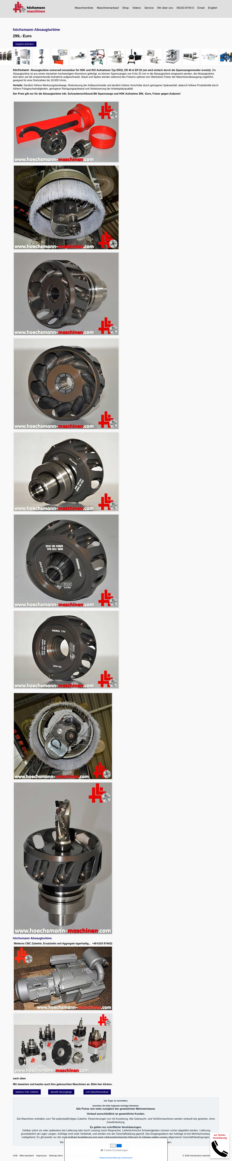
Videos (136, 7)
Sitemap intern (56, 1155)
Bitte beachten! (27, 1155)
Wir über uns (165, 7)
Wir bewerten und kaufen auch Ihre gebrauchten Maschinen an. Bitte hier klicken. (62, 1084)
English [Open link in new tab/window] (212, 7)
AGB (15, 1155)
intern (90, 1155)
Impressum (41, 1155)
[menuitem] (84, 7)
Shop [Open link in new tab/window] (125, 7)
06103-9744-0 (185, 7)
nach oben (19, 1078)
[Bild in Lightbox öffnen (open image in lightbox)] (66, 132)
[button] (24, 44)
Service (149, 7)
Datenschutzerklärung (75, 1155)
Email (201, 7)
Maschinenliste (84, 7)
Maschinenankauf (108, 7)
